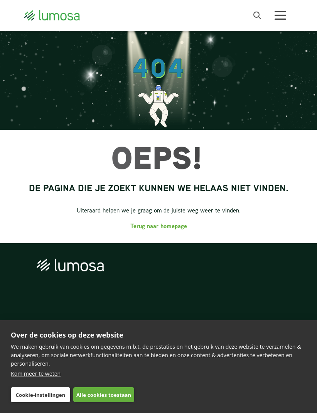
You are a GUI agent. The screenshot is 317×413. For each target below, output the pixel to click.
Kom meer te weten (36, 373)
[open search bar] (257, 15)
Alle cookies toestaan (103, 394)
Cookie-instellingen (40, 394)
